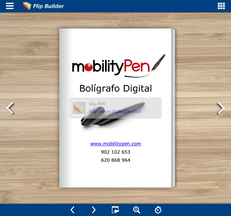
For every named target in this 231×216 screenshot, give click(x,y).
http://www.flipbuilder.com (115, 111)
